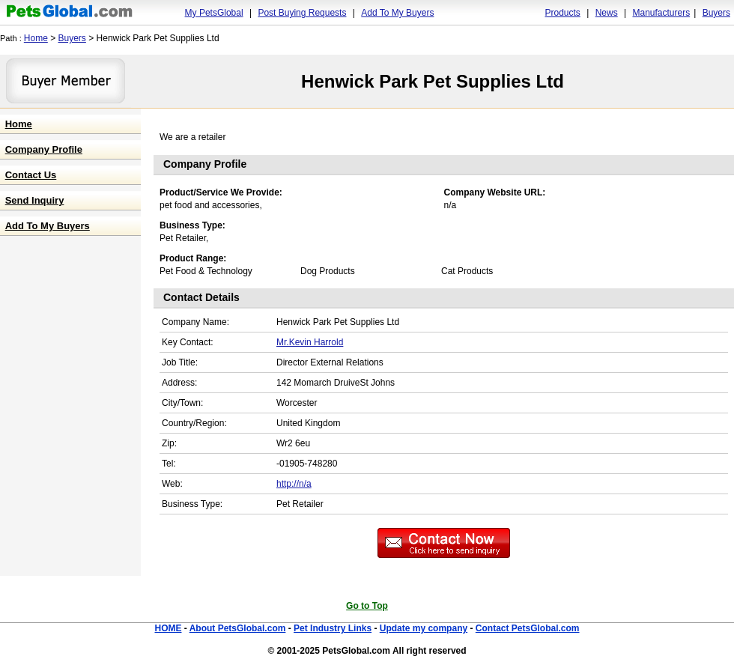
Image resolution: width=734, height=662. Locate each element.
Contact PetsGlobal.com (528, 628)
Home (36, 38)
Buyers (716, 12)
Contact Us (31, 174)
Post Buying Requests (302, 12)
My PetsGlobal (214, 12)
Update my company (423, 628)
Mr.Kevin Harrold (309, 342)
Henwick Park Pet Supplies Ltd (432, 81)
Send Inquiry (34, 200)
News (606, 12)
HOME (167, 628)
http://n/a (294, 484)
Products (562, 12)
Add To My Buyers (397, 12)
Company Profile (43, 149)
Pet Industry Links (332, 628)
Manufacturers (661, 12)
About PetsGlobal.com (237, 628)
